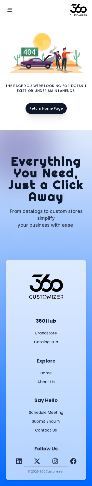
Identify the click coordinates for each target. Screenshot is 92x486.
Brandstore (46, 333)
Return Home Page (46, 108)
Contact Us (46, 431)
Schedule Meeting (46, 413)
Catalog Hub (46, 342)
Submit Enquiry (46, 422)
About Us (46, 382)
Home (46, 374)
